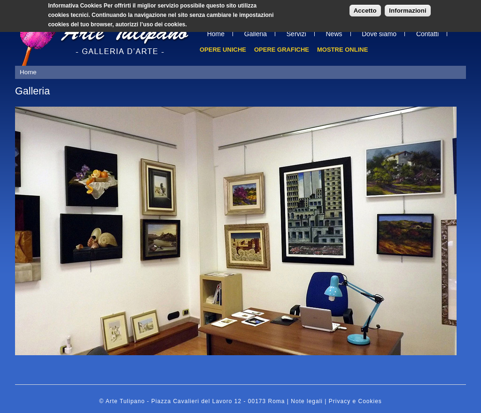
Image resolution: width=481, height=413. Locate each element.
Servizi (296, 34)
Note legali (307, 401)
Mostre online (342, 49)
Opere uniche (223, 49)
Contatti (427, 34)
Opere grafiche (281, 49)
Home (216, 34)
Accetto (365, 8)
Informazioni (407, 8)
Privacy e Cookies (355, 401)
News (334, 34)
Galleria (255, 34)
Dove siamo (379, 34)
